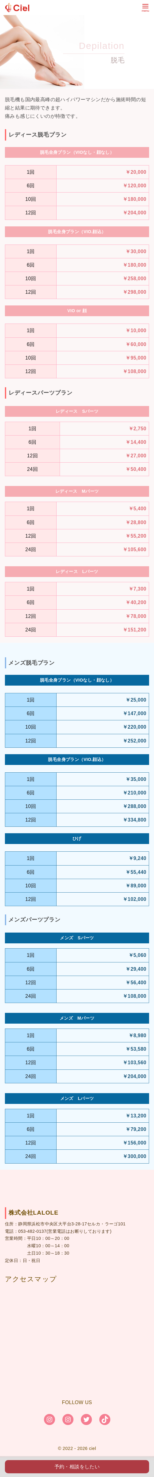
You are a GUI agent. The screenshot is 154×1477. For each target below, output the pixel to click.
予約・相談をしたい (77, 1466)
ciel (92, 1448)
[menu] (145, 7)
